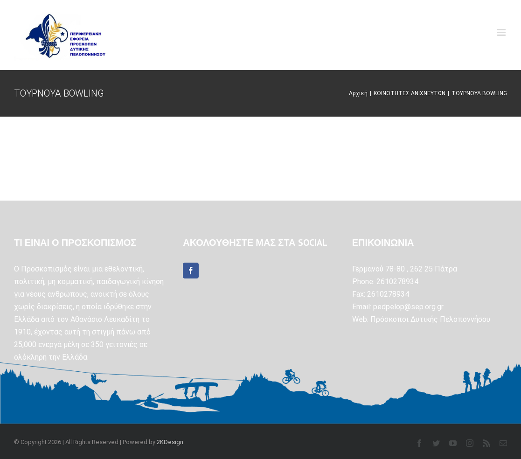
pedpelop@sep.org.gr (408, 306)
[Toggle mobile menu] (502, 32)
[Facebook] (191, 270)
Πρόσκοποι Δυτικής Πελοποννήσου (430, 319)
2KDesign (170, 441)
